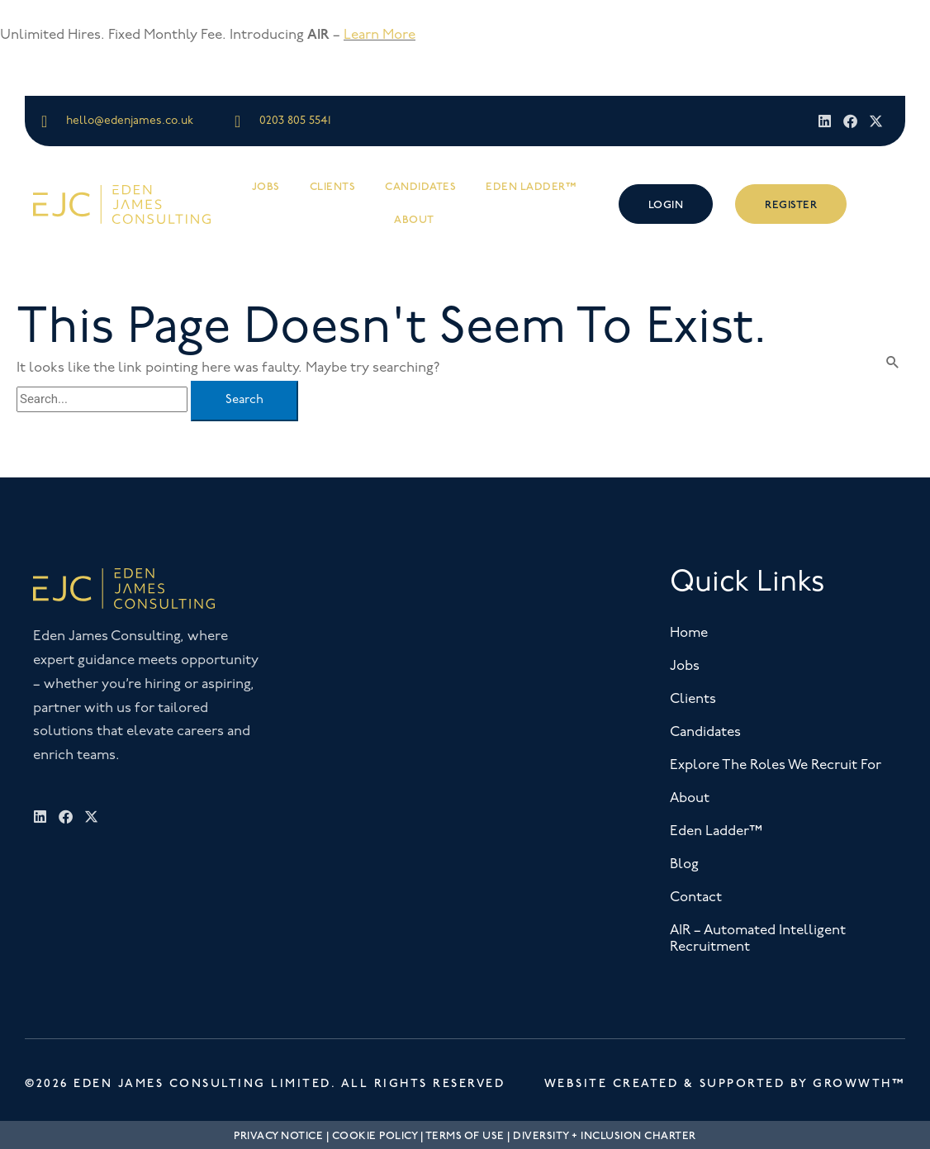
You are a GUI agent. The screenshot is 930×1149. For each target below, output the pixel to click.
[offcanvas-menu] (885, 203)
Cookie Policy (375, 1135)
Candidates (420, 186)
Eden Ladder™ (531, 186)
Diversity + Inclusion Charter (604, 1135)
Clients (333, 186)
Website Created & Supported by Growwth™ (725, 1083)
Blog (684, 864)
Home (689, 633)
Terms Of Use (465, 1135)
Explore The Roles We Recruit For (775, 765)
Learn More (379, 35)
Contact (696, 897)
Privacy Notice (278, 1135)
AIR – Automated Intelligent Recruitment (758, 938)
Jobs (266, 186)
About (414, 219)
